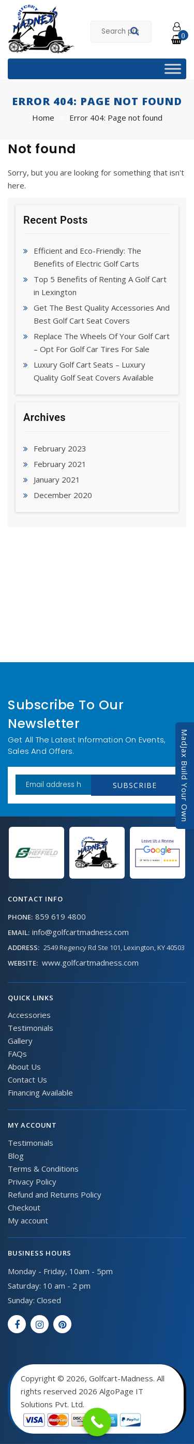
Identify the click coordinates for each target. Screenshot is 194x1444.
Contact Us (27, 1079)
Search (136, 32)
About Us (24, 1066)
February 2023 (60, 448)
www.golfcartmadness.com (90, 962)
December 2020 (63, 495)
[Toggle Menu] (173, 69)
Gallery (20, 1040)
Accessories (29, 1015)
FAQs (17, 1053)
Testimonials (30, 1028)
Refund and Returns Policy (54, 1194)
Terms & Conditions (43, 1168)
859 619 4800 (60, 916)
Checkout (24, 1207)
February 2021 (60, 464)
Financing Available (40, 1092)
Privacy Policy (32, 1181)
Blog (16, 1155)
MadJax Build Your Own (185, 775)
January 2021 (57, 479)
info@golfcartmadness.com (80, 932)
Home (43, 117)
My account (28, 1220)
